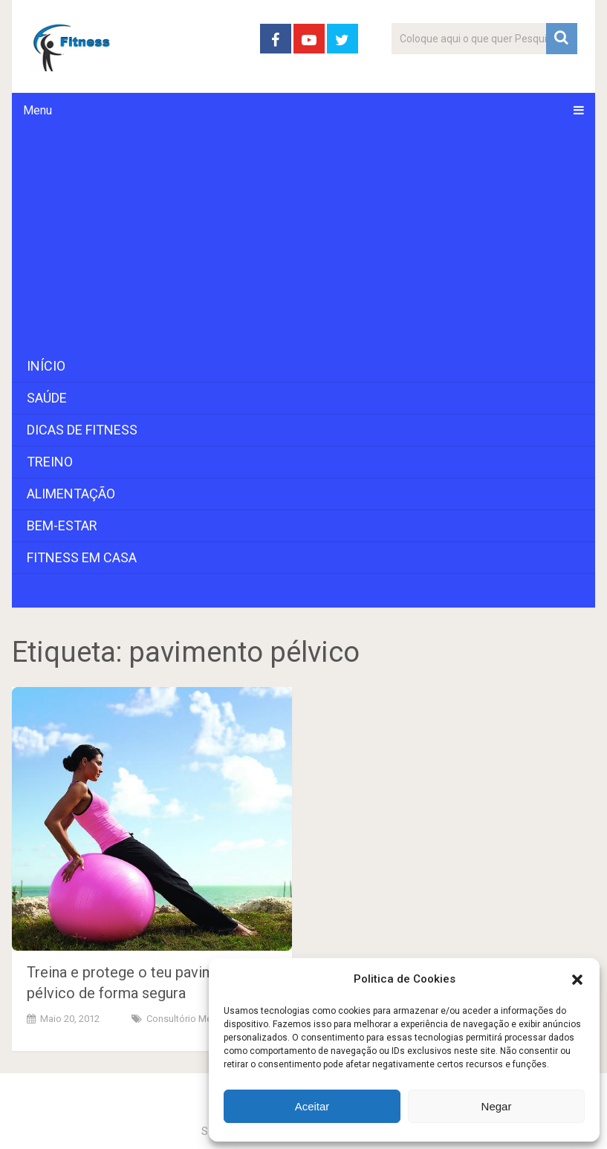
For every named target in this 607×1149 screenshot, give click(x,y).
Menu (37, 110)
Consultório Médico (188, 1018)
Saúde (47, 398)
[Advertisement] (304, 239)
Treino (50, 461)
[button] (577, 979)
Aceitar (312, 1106)
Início (46, 366)
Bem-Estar (62, 525)
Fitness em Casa (82, 557)
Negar (496, 1106)
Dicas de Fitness (82, 429)
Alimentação (71, 493)
